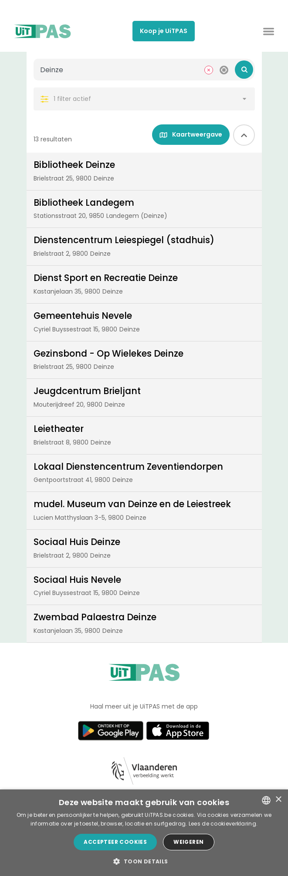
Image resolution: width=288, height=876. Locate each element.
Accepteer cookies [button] (115, 842)
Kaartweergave (190, 134)
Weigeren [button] (188, 842)
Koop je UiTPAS (163, 31)
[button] (144, 861)
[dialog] (144, 832)
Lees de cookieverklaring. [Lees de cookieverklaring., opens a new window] (223, 823)
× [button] (278, 799)
